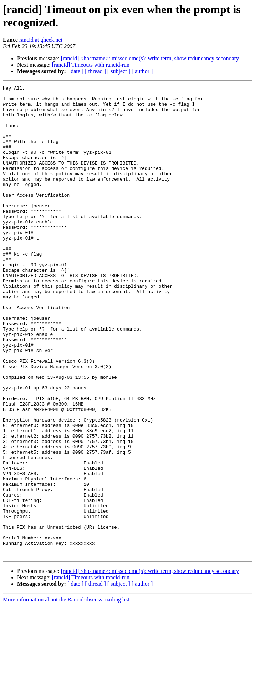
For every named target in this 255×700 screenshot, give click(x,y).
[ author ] (142, 71)
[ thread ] (95, 71)
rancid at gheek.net (40, 40)
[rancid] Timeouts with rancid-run (90, 65)
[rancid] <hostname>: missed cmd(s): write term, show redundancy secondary (150, 58)
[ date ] (75, 71)
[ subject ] (118, 71)
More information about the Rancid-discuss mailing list (66, 694)
